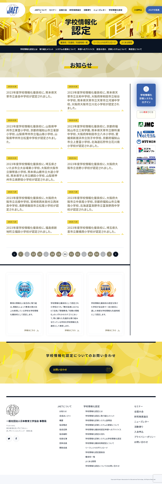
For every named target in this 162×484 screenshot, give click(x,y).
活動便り (87, 10)
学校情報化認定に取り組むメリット (100, 415)
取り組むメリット (46, 49)
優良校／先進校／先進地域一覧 (74, 42)
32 (77, 254)
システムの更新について (65, 49)
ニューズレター (100, 10)
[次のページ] (109, 254)
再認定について (135, 49)
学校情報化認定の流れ (95, 434)
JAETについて (41, 10)
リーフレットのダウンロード (104, 42)
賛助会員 (63, 447)
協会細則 (63, 434)
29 (58, 254)
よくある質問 (127, 42)
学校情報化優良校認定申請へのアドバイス (103, 429)
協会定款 (63, 429)
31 (71, 254)
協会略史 (63, 425)
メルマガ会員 (153, 9)
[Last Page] (115, 254)
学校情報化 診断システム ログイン (146, 95)
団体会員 (63, 443)
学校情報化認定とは (28, 49)
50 (96, 254)
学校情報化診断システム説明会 (98, 420)
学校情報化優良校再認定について (99, 443)
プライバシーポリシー (145, 436)
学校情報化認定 (115, 10)
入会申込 (138, 9)
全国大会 (63, 10)
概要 (61, 420)
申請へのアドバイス (86, 49)
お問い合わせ (60, 369)
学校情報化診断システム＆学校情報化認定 (103, 438)
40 (90, 254)
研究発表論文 (75, 10)
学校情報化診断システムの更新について (102, 425)
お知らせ (63, 411)
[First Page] (14, 254)
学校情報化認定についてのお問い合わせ (102, 466)
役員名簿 (63, 438)
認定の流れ (101, 49)
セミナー (53, 10)
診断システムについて (117, 49)
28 (52, 254)
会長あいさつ (64, 415)
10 (33, 254)
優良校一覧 (90, 456)
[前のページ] (20, 254)
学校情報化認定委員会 (95, 452)
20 (39, 254)
